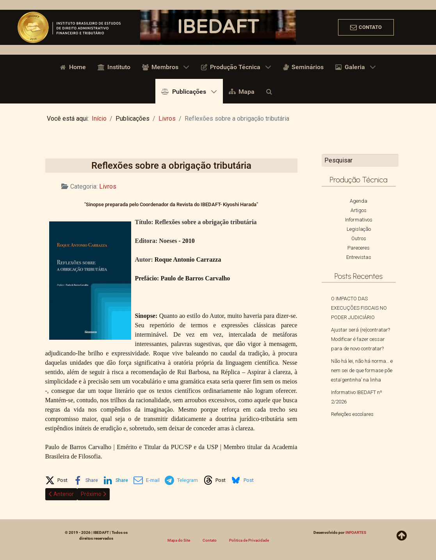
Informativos (358, 220)
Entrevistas (358, 257)
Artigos (359, 210)
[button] (56, 479)
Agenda (358, 201)
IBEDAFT (218, 27)
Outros (358, 238)
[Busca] (270, 91)
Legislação (359, 229)
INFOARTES (355, 532)
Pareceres (358, 248)
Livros (107, 186)
